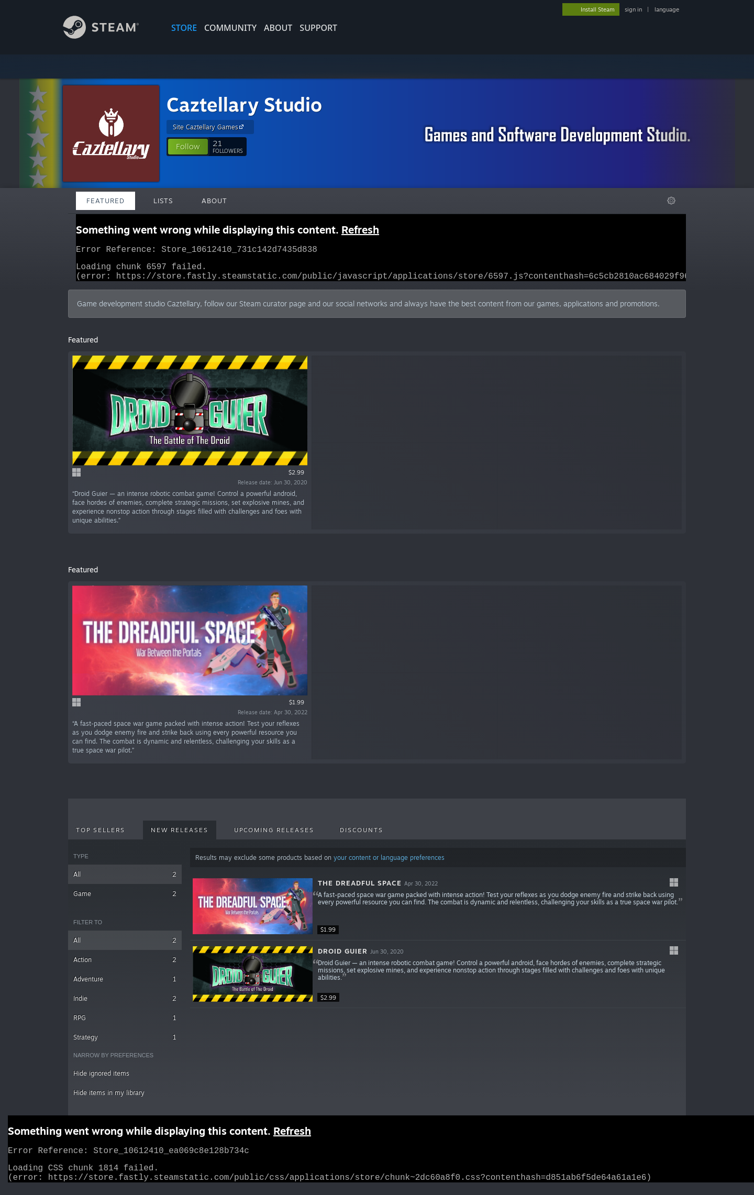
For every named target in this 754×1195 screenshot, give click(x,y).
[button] (188, 146)
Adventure (124, 985)
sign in (633, 9)
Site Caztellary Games (210, 127)
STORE (184, 28)
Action (124, 965)
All (124, 880)
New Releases (179, 836)
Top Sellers (100, 836)
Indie (124, 1004)
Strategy (124, 1043)
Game (124, 899)
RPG (124, 1024)
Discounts (361, 836)
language (667, 9)
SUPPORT (318, 28)
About (278, 28)
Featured (105, 200)
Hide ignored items (101, 1079)
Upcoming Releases (274, 836)
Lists (163, 200)
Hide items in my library (109, 1099)
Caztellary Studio (244, 104)
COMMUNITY (230, 28)
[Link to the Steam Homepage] (109, 35)
